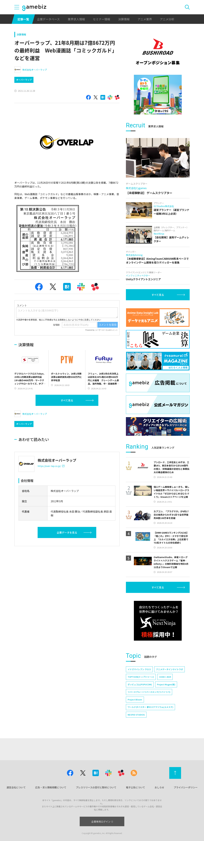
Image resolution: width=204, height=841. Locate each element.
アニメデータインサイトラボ (169, 669)
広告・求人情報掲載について (50, 787)
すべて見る (67, 400)
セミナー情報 (101, 19)
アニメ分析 (167, 19)
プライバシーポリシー (186, 787)
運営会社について (16, 787)
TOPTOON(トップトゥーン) (141, 676)
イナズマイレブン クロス (139, 669)
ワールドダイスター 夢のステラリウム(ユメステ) (150, 707)
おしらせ (159, 787)
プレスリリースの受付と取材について (96, 787)
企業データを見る (67, 532)
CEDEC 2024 (165, 676)
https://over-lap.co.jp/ (51, 466)
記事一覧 (23, 19)
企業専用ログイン (102, 821)
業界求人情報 (76, 19)
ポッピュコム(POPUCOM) (140, 684)
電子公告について (135, 787)
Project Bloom (135, 699)
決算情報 (124, 19)
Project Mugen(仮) (166, 684)
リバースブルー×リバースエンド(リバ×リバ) (149, 691)
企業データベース (48, 19)
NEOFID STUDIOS (136, 714)
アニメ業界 (145, 19)
